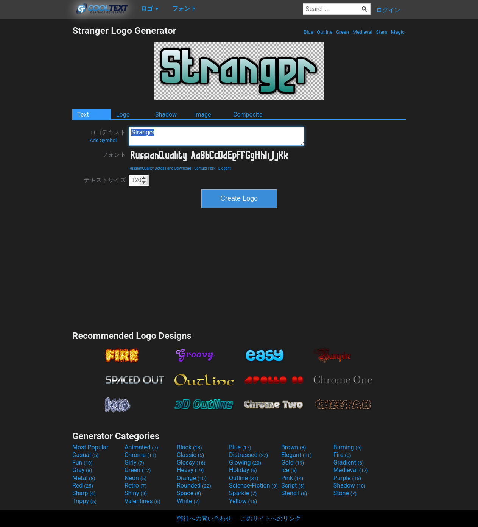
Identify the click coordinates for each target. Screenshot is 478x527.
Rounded (194, 485)
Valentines (142, 501)
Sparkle (243, 493)
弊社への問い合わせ (204, 518)
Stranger (216, 136)
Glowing (245, 462)
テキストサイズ (105, 180)
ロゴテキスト (108, 136)
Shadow (166, 114)
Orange (192, 478)
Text (83, 114)
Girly (134, 462)
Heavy (190, 470)
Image (202, 114)
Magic (398, 32)
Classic (190, 454)
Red (82, 485)
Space (189, 493)
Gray (82, 470)
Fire (342, 454)
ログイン (388, 10)
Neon (135, 478)
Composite (248, 114)
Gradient (348, 462)
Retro (135, 485)
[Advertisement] (36, 138)
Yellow (243, 501)
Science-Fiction (253, 485)
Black (189, 447)
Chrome (140, 454)
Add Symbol (103, 140)
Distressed (248, 454)
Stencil (294, 493)
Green (342, 32)
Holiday (243, 470)
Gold (292, 462)
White (188, 501)
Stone (345, 493)
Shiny (136, 493)
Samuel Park (204, 168)
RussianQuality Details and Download (160, 168)
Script (293, 485)
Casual (85, 454)
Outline (324, 32)
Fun (82, 462)
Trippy (84, 501)
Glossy (191, 462)
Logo (123, 114)
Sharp (84, 493)
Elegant (224, 168)
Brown (293, 447)
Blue (308, 32)
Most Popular (90, 447)
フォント (114, 154)
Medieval (362, 32)
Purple (347, 478)
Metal (83, 478)
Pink (292, 478)
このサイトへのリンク (270, 518)
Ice (289, 470)
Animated (141, 447)
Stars (382, 32)
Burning (347, 447)
